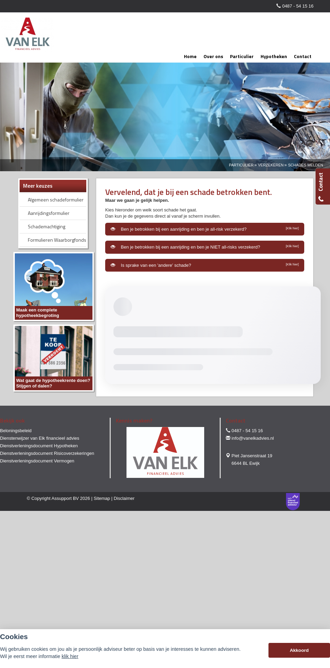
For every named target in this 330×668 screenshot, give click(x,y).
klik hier (70, 656)
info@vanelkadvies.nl (253, 438)
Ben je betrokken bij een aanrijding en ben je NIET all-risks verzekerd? (205, 247)
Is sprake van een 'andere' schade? (205, 265)
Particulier (241, 165)
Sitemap (102, 498)
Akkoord (299, 650)
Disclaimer (124, 498)
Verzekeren (271, 165)
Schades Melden (305, 165)
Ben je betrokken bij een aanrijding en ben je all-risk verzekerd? (205, 229)
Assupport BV (65, 498)
